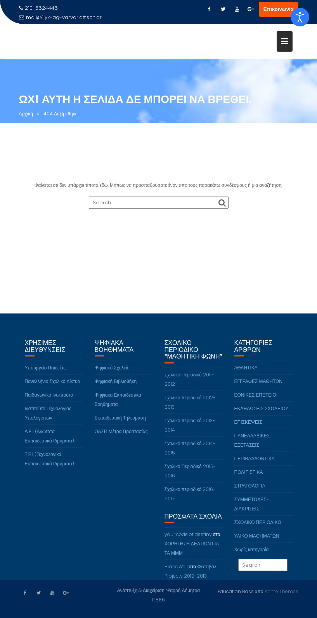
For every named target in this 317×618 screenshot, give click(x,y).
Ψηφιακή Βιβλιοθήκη (116, 385)
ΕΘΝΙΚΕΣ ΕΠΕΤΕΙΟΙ (256, 399)
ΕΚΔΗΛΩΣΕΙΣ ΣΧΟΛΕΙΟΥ (261, 412)
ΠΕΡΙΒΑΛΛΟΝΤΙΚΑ (254, 463)
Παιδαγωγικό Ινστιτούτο (49, 399)
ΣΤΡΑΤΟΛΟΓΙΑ (249, 490)
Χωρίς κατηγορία (251, 553)
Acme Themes (281, 591)
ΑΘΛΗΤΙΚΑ (246, 372)
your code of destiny (188, 538)
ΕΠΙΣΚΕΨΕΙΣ (248, 426)
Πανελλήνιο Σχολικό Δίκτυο (52, 385)
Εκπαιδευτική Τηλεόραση (120, 422)
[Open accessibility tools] (300, 17)
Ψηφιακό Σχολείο (112, 372)
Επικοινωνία (278, 9)
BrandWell (176, 571)
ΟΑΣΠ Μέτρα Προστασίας (121, 435)
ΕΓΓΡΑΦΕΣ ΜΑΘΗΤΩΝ (258, 385)
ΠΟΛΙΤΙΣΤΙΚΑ (248, 476)
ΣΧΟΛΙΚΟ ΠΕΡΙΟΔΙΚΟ (257, 526)
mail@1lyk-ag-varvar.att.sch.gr (60, 17)
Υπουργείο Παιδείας (45, 372)
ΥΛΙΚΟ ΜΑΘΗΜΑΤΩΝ (256, 540)
